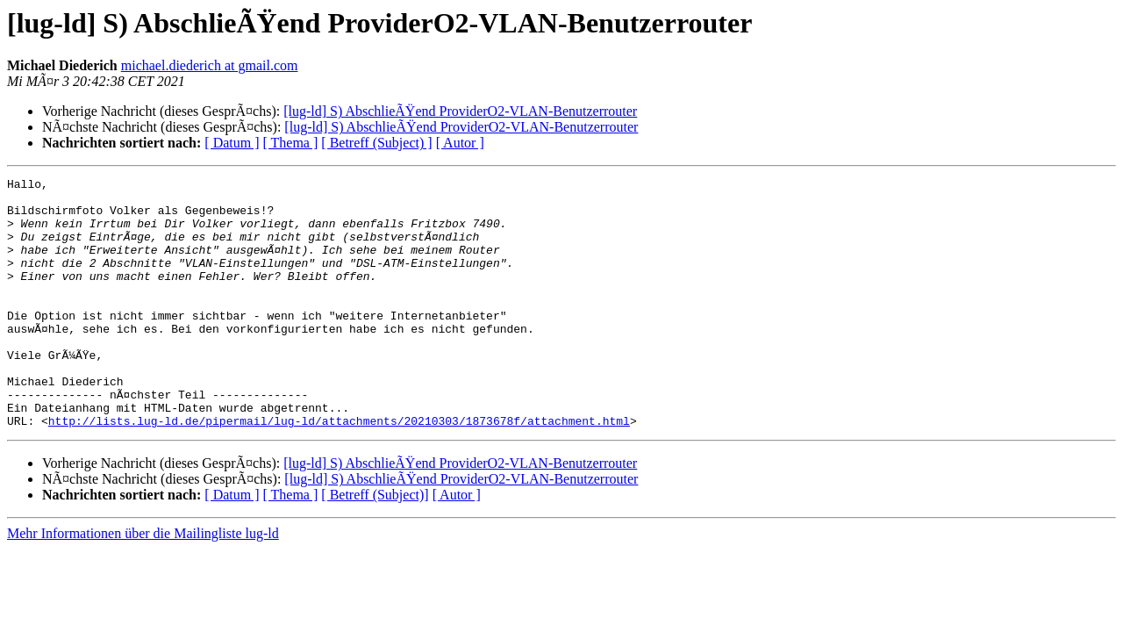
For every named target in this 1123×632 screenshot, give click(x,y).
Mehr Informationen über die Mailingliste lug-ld (143, 583)
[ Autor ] (460, 142)
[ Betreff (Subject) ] (376, 142)
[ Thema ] (290, 142)
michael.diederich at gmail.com (209, 65)
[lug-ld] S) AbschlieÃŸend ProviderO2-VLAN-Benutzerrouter (460, 111)
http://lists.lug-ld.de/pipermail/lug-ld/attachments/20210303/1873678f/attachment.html (339, 470)
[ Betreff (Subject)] (374, 544)
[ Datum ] (231, 142)
